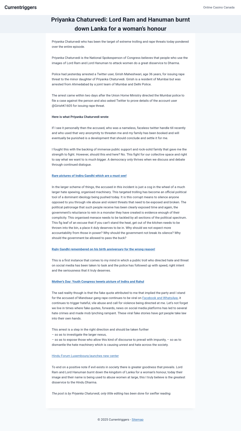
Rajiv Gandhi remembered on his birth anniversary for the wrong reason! (103, 249)
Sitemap (137, 419)
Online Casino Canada (219, 7)
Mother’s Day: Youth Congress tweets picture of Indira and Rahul (98, 281)
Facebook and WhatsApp (160, 298)
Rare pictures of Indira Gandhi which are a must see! (89, 176)
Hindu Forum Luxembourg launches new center (85, 356)
